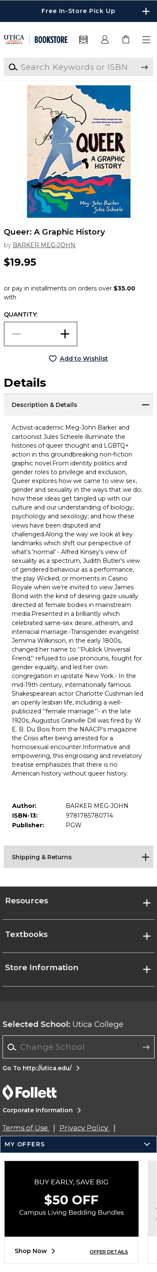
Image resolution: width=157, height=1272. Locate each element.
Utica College (63, 1024)
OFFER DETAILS (109, 1252)
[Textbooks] (83, 40)
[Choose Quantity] (40, 334)
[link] (126, 40)
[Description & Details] (78, 404)
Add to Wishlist (84, 358)
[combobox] (78, 1047)
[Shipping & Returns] (78, 856)
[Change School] (78, 1046)
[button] (147, 40)
